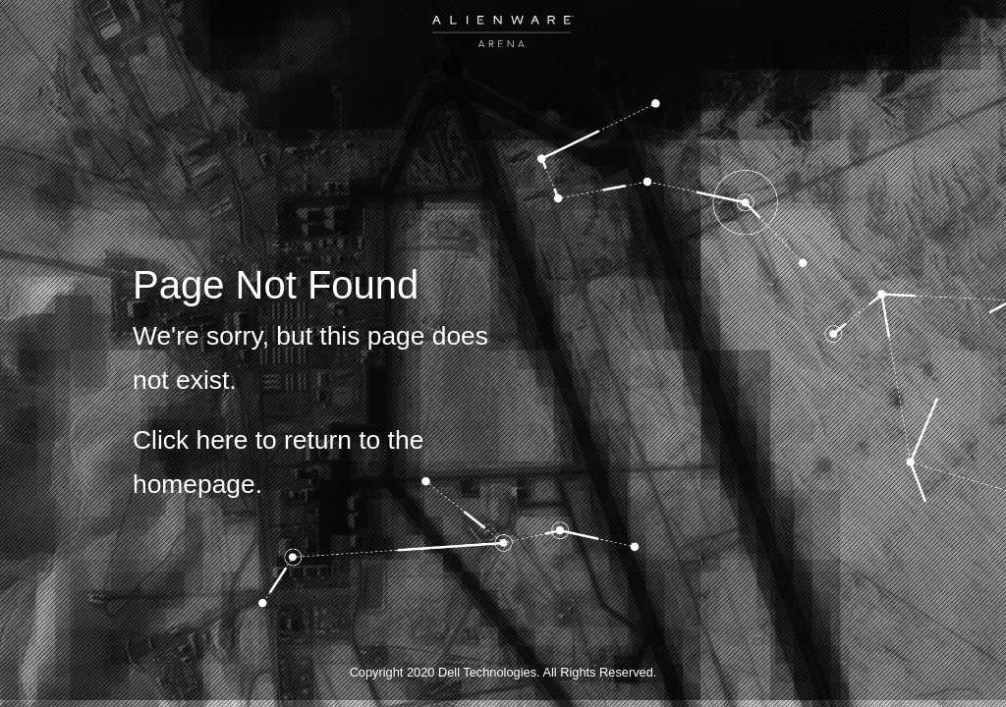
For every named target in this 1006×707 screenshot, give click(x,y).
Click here (190, 440)
